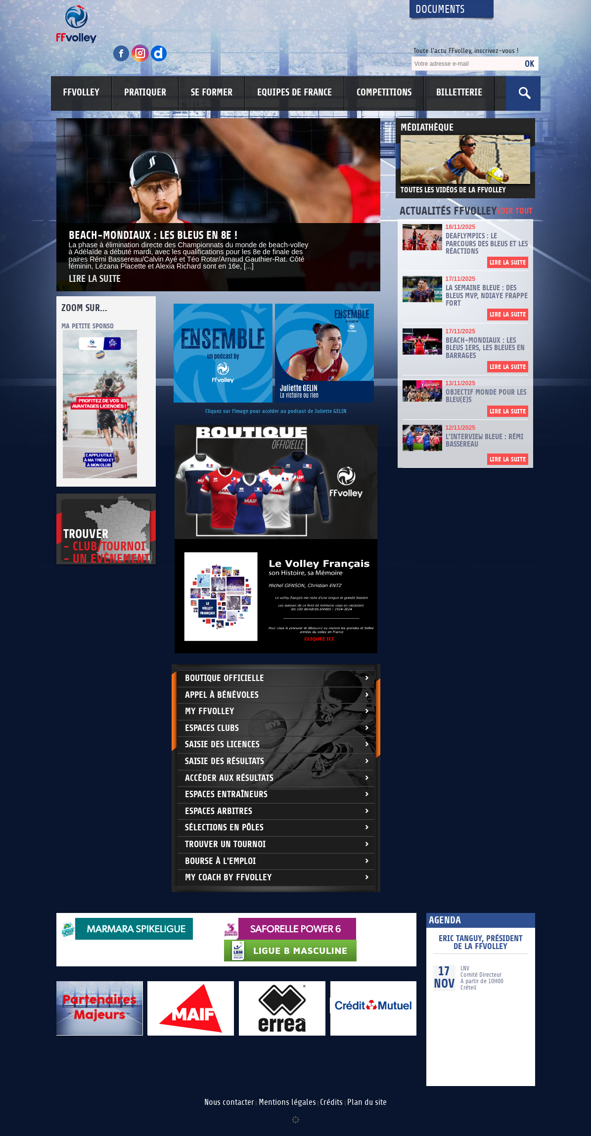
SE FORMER (211, 92)
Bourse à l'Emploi (220, 861)
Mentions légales (287, 1102)
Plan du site (367, 1102)
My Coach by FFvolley (228, 877)
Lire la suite (95, 279)
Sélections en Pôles (224, 827)
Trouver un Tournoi (225, 844)
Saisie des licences (222, 744)
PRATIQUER (145, 92)
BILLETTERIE (459, 92)
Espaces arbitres (218, 811)
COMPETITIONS (384, 92)
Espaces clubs (212, 728)
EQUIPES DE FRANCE (294, 92)
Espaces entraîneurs (226, 794)
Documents (440, 9)
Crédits (331, 1102)
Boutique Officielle (224, 678)
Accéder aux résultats (229, 778)
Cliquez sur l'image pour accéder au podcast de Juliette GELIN (276, 411)
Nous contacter (229, 1102)
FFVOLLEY (81, 92)
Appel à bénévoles (222, 695)
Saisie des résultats (224, 761)
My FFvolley (209, 711)
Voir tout (514, 211)
